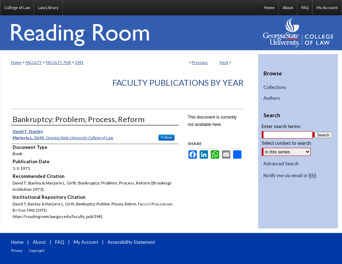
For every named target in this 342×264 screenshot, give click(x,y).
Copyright (37, 250)
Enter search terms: (281, 126)
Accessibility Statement (131, 242)
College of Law (17, 7)
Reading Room (129, 32)
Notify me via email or (290, 176)
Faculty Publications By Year (178, 82)
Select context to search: (287, 143)
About (39, 242)
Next (224, 62)
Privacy (16, 250)
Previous (200, 62)
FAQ (59, 242)
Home (16, 62)
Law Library (48, 7)
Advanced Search (281, 163)
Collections (274, 87)
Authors (271, 98)
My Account (86, 242)
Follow (166, 137)
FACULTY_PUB (58, 62)
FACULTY (33, 62)
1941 (79, 62)
